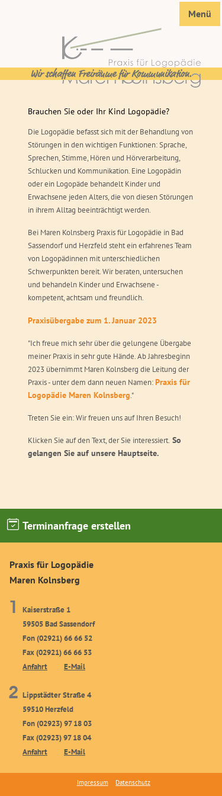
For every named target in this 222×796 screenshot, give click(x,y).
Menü (199, 14)
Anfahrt (34, 667)
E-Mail (74, 667)
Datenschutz (132, 782)
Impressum (92, 782)
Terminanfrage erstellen (69, 525)
